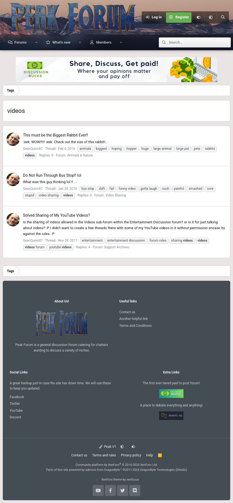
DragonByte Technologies (157, 470)
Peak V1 (107, 447)
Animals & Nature (80, 155)
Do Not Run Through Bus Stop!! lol (52, 175)
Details (181, 470)
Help (149, 455)
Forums (20, 42)
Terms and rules (104, 455)
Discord (15, 417)
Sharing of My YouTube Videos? (56, 215)
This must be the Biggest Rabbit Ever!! (55, 135)
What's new (61, 42)
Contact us (127, 312)
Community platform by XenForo (117, 465)
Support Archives (116, 247)
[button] (210, 17)
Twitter (15, 404)
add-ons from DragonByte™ (103, 470)
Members (103, 42)
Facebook (17, 397)
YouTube (16, 411)
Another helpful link (133, 319)
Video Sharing (115, 195)
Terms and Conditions (135, 326)
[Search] (223, 17)
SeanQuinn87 (33, 149)
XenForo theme (111, 479)
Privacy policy (131, 455)
